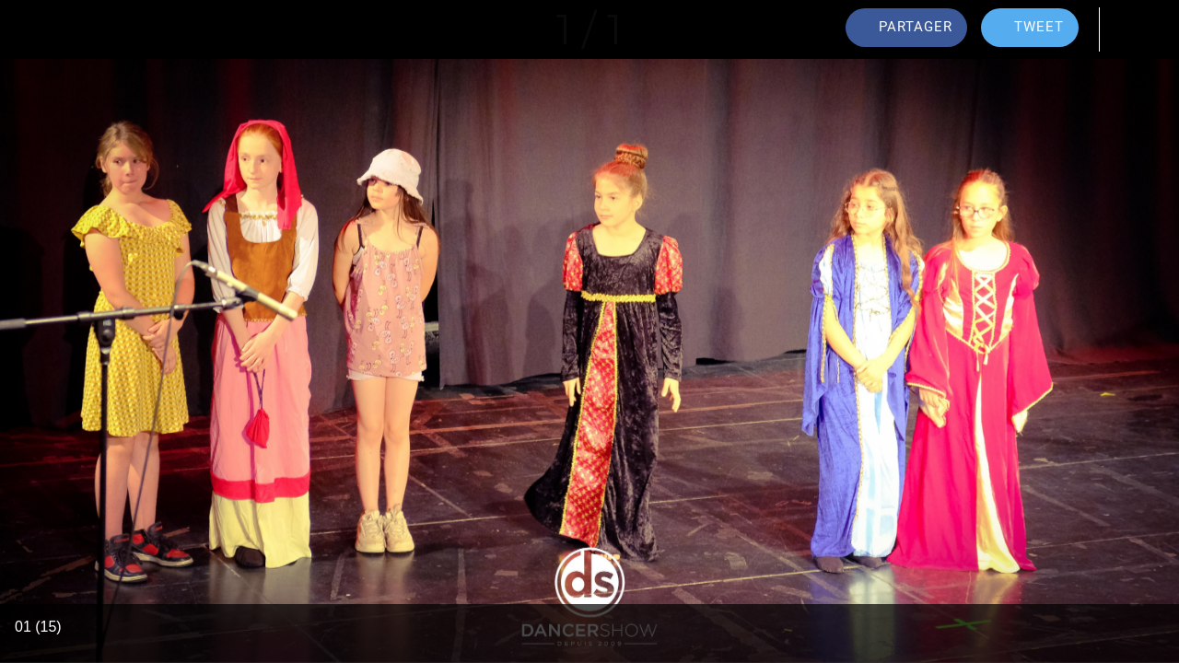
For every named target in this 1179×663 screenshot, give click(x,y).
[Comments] (1131, 29)
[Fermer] (29, 29)
